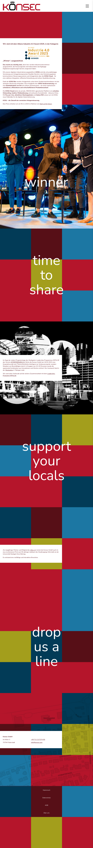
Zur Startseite (21, 5)
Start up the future (46, 104)
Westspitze (9, 370)
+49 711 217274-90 (38, 740)
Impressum (46, 790)
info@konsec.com (36, 742)
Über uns (46, 813)
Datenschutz (46, 798)
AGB (46, 805)
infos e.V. (33, 550)
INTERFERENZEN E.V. (18, 362)
